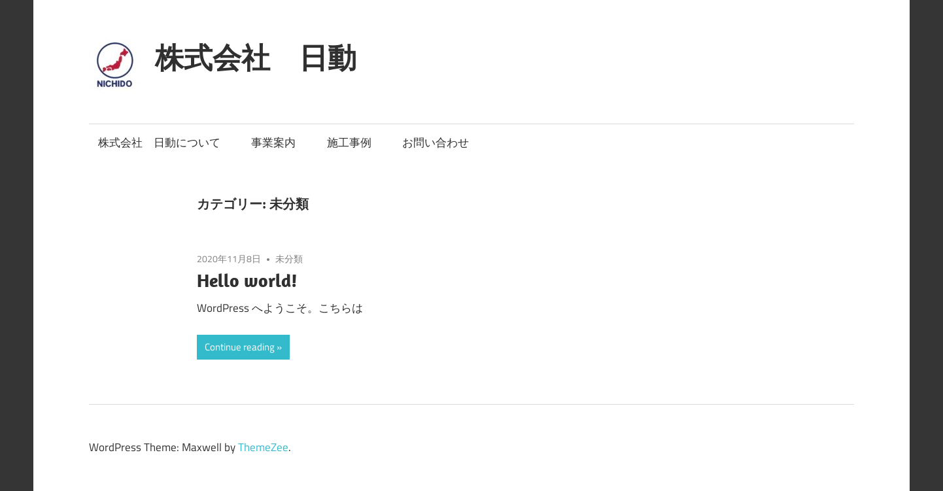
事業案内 (273, 142)
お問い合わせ (435, 142)
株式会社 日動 (255, 57)
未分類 (289, 258)
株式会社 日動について (159, 142)
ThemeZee (263, 447)
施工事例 (349, 142)
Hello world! (247, 280)
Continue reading (240, 346)
